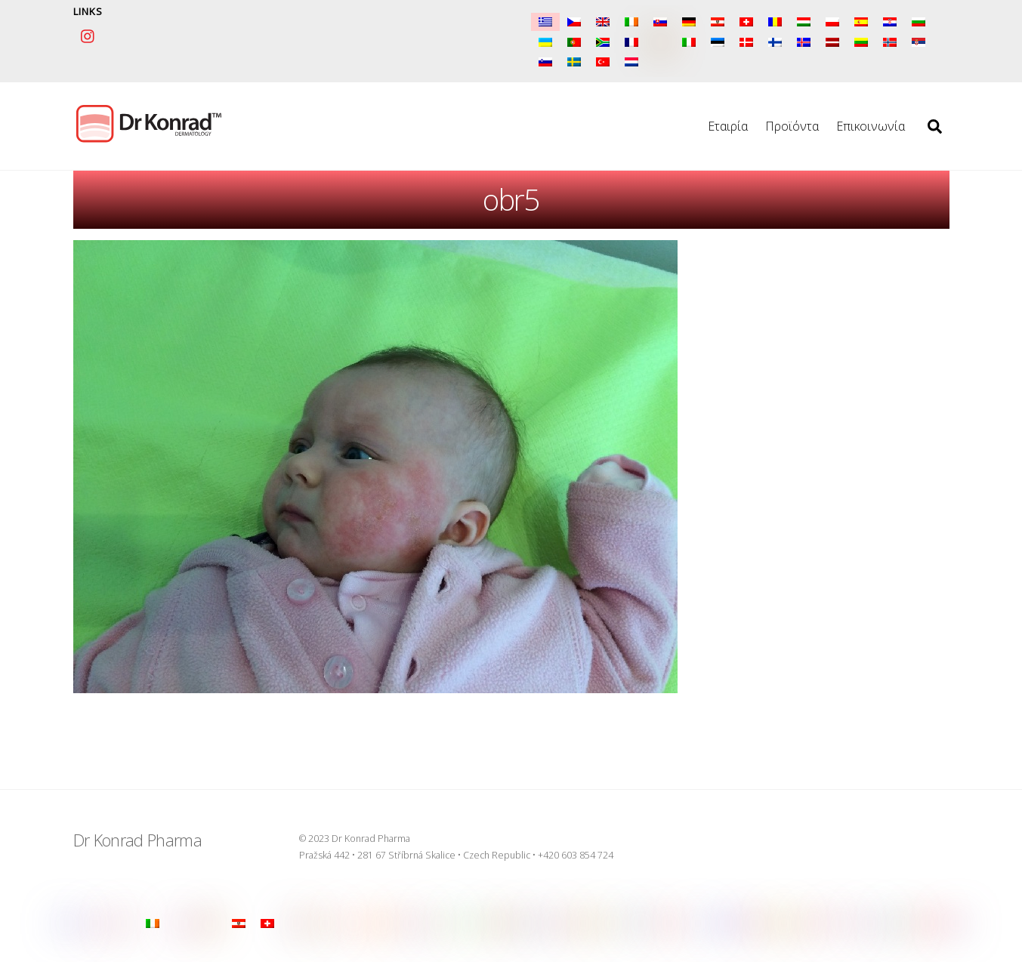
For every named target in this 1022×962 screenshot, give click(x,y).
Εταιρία (728, 126)
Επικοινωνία (870, 126)
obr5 (511, 199)
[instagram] (88, 34)
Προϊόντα (792, 126)
